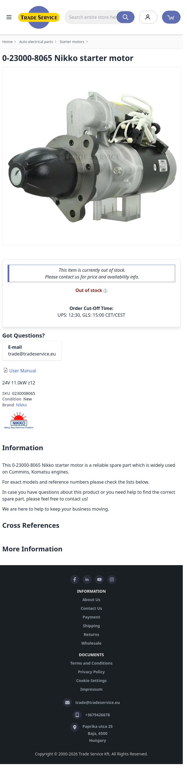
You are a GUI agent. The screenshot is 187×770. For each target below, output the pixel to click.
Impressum (91, 689)
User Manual (22, 371)
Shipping (91, 625)
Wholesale (91, 643)
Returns (91, 634)
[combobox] (99, 17)
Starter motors (72, 41)
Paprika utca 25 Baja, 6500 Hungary (98, 733)
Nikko (21, 404)
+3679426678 (97, 714)
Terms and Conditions (91, 663)
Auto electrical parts (36, 41)
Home (7, 41)
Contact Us (91, 608)
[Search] (125, 17)
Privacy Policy (91, 671)
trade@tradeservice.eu (32, 354)
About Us (92, 599)
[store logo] (39, 17)
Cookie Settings (91, 680)
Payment (91, 617)
